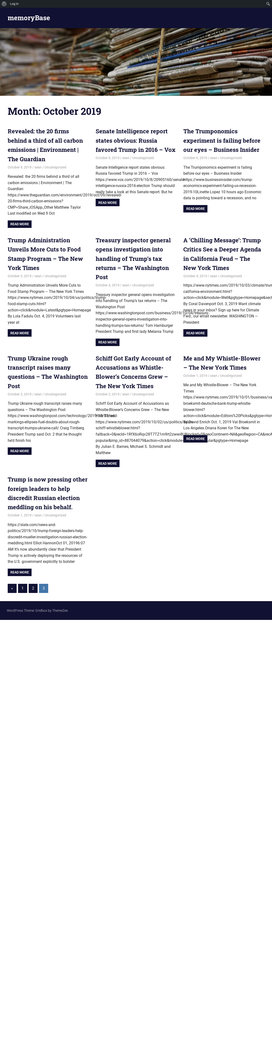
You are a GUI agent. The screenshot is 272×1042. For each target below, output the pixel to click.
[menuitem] (4, 4)
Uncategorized (55, 167)
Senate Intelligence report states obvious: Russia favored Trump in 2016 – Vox (135, 140)
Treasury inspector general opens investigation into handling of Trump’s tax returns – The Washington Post (133, 258)
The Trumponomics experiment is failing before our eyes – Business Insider (221, 140)
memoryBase (29, 17)
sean (38, 167)
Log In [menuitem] (14, 4)
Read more (19, 224)
